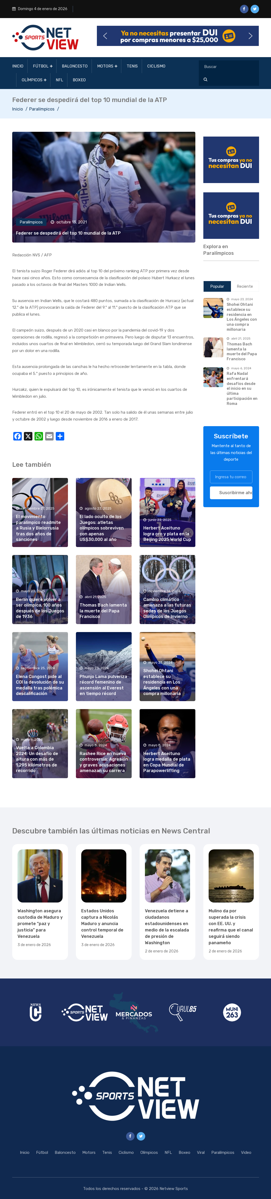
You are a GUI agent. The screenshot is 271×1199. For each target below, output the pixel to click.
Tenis (132, 66)
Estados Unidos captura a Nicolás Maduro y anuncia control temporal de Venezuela (102, 923)
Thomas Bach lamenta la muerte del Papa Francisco (103, 611)
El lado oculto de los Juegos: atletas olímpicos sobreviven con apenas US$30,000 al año (102, 528)
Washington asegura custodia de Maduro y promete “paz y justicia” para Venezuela (40, 923)
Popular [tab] (217, 286)
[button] (178, 36)
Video (246, 1152)
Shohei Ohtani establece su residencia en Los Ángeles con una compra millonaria (162, 682)
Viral (201, 1152)
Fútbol (41, 66)
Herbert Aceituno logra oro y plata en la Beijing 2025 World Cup (167, 534)
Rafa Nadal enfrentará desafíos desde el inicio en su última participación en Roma (242, 388)
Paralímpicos (41, 109)
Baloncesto (75, 66)
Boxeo (79, 80)
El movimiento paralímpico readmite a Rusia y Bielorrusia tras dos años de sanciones (38, 528)
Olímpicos (32, 80)
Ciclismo (156, 66)
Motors (105, 66)
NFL (59, 80)
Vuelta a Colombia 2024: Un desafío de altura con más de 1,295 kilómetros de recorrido (37, 759)
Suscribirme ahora (235, 492)
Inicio (17, 66)
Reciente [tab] (245, 286)
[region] (231, 160)
